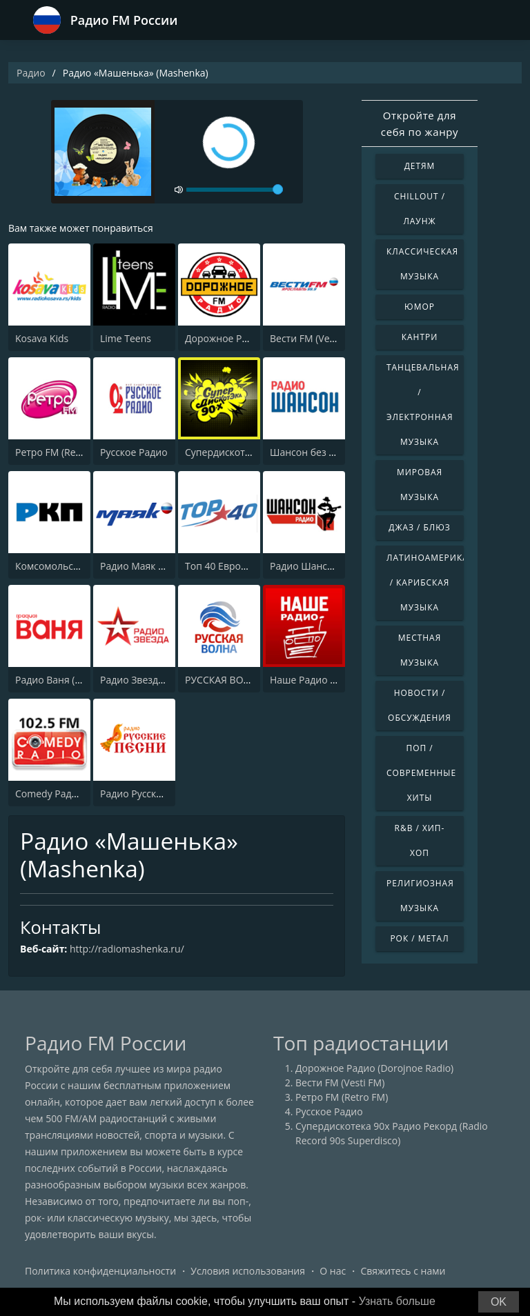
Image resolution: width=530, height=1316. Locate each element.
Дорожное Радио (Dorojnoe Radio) (374, 1068)
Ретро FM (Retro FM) (61, 452)
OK (499, 1302)
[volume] (234, 190)
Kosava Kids (41, 338)
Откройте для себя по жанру (419, 123)
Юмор (419, 306)
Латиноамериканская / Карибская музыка (425, 582)
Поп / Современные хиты (421, 773)
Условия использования (247, 1270)
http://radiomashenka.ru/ (127, 948)
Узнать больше (397, 1301)
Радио (31, 72)
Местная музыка (419, 650)
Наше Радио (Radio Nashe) (331, 679)
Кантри (420, 337)
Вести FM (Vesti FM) (314, 338)
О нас (333, 1270)
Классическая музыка (422, 264)
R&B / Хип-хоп (420, 840)
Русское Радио (134, 452)
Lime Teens (125, 338)
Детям (419, 166)
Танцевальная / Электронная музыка (423, 404)
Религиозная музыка (420, 895)
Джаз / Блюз (419, 527)
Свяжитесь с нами (402, 1270)
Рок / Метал (419, 938)
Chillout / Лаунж (419, 208)
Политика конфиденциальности (100, 1270)
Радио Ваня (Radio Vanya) (74, 679)
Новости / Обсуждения (419, 705)
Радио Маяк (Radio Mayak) (161, 565)
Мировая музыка (419, 484)
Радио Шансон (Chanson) (328, 565)
